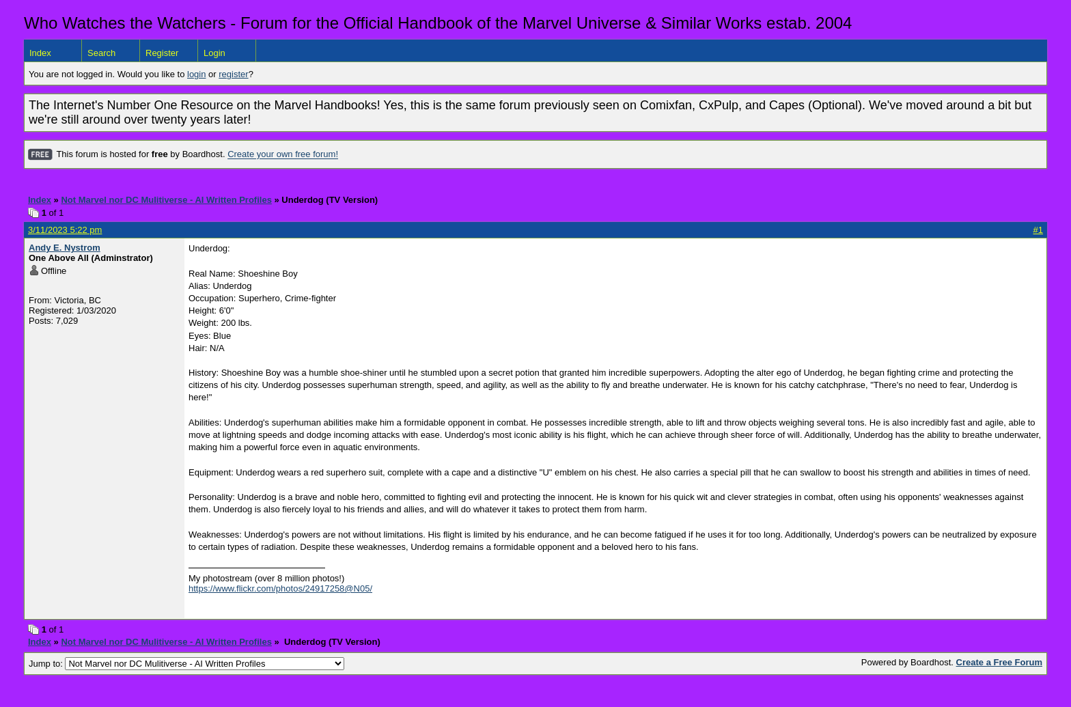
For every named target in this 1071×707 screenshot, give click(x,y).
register (233, 74)
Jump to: (186, 663)
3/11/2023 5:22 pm (65, 230)
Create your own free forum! (282, 155)
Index (40, 53)
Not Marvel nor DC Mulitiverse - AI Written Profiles (166, 200)
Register (161, 53)
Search (101, 53)
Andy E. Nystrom (64, 247)
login (196, 74)
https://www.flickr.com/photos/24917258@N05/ (280, 588)
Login (214, 53)
